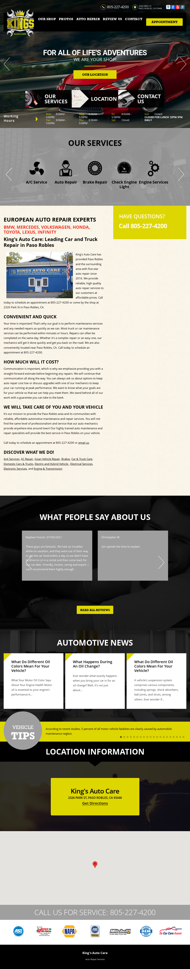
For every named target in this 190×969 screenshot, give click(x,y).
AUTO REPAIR (88, 19)
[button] (95, 864)
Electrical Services (81, 464)
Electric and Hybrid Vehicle (52, 464)
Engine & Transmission (48, 468)
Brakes (65, 459)
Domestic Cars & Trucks (18, 464)
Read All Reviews (95, 610)
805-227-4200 (118, 6)
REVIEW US (112, 19)
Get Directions (95, 803)
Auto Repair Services (95, 959)
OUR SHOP (47, 19)
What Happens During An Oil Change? (92, 664)
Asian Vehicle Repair (47, 459)
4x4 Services (11, 459)
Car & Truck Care (81, 459)
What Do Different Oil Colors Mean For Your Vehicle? (30, 666)
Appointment (164, 22)
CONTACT (133, 19)
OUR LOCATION (95, 75)
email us (83, 442)
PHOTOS (66, 19)
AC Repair (27, 459)
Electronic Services (15, 468)
